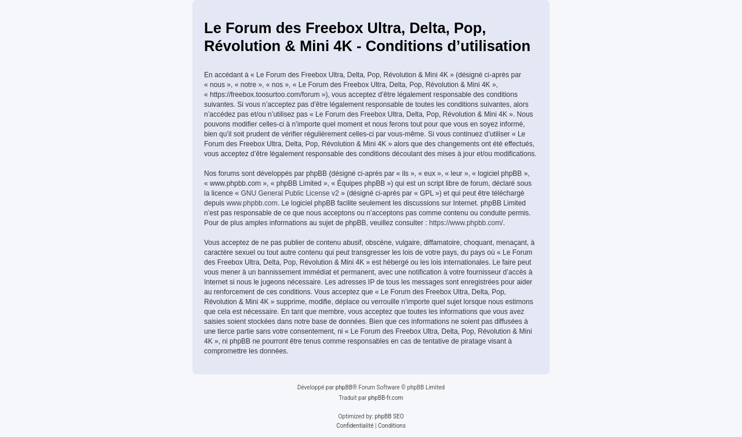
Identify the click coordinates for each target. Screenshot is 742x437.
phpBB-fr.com (385, 398)
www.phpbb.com (252, 203)
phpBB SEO (388, 416)
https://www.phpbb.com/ (466, 223)
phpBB (344, 387)
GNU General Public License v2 (290, 193)
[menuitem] (354, 426)
